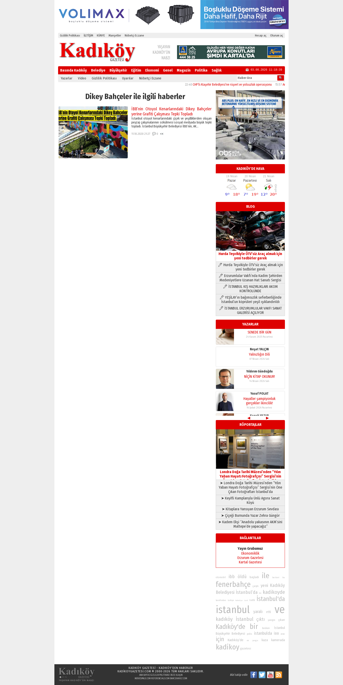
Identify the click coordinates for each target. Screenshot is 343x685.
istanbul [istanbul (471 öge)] (233, 610)
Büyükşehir (118, 70)
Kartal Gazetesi (250, 562)
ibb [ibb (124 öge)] (232, 576)
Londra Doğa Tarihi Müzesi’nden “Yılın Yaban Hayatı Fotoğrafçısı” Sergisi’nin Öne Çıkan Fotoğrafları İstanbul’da (250, 474)
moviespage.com (143, 678)
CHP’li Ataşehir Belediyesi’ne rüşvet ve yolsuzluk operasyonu (237, 85)
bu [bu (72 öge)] (283, 577)
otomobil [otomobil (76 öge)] (221, 577)
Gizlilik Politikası (70, 35)
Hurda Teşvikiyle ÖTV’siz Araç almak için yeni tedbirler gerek (250, 253)
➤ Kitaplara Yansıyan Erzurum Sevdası (250, 509)
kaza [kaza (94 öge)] (265, 640)
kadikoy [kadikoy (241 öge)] (227, 647)
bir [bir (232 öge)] (254, 626)
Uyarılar (127, 78)
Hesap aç (260, 35)
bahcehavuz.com (178, 678)
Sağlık (217, 70)
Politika (201, 70)
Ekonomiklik (250, 553)
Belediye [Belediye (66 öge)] (238, 600)
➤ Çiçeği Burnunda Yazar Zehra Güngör (250, 515)
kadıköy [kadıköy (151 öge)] (224, 619)
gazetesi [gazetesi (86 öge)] (245, 648)
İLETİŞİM (88, 35)
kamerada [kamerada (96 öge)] (278, 640)
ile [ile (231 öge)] (265, 575)
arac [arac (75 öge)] (283, 634)
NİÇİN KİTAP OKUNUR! (259, 381)
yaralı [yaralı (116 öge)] (258, 611)
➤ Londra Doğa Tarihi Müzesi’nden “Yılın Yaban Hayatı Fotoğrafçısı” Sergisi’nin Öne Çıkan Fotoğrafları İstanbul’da (250, 487)
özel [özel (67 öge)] (246, 600)
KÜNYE (101, 35)
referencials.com (160, 678)
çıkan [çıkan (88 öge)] (281, 620)
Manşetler (115, 35)
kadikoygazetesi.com (134, 671)
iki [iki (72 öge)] (260, 593)
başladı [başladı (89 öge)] (254, 577)
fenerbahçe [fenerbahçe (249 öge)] (233, 584)
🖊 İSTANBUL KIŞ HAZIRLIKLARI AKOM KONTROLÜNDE (250, 288)
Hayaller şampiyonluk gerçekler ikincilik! (259, 405)
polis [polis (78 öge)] (249, 633)
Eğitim (136, 70)
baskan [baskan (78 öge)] (266, 628)
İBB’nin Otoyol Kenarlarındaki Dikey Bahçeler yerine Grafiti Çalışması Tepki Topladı (171, 111)
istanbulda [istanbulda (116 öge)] (263, 633)
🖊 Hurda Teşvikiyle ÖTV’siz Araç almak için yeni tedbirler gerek (250, 267)
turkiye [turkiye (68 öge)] (231, 600)
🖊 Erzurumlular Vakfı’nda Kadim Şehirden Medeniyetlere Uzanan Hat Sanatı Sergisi (250, 277)
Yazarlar (66, 78)
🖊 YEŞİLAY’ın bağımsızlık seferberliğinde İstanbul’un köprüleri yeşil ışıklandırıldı (250, 299)
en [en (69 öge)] (248, 640)
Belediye (98, 70)
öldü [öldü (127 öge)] (242, 576)
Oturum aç (276, 35)
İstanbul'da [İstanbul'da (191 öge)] (271, 599)
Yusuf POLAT (259, 398)
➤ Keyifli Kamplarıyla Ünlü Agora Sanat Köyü (250, 500)
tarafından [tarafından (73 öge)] (221, 600)
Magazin (184, 70)
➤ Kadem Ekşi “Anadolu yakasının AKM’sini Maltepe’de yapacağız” (250, 524)
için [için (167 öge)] (220, 639)
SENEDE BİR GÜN (259, 336)
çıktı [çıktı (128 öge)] (260, 619)
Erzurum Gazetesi (250, 558)
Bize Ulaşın (177, 675)
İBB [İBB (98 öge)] (276, 633)
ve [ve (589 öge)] (280, 609)
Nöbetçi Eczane (134, 35)
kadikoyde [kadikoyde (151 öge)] (274, 592)
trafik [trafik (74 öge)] (252, 600)
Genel (168, 70)
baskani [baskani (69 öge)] (275, 577)
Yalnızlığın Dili (259, 359)
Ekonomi (152, 70)
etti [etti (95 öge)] (268, 612)
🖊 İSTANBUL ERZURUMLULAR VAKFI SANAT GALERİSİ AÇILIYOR (250, 310)
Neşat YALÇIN (259, 354)
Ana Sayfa (144, 675)
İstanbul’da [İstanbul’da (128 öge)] (247, 592)
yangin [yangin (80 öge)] (271, 620)
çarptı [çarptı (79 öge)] (255, 586)
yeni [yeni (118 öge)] (264, 585)
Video (82, 78)
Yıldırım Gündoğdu (259, 376)
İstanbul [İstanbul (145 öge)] (244, 619)
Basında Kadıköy (73, 70)
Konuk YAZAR (259, 331)
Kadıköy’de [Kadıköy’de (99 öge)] (235, 640)
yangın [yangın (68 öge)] (255, 640)
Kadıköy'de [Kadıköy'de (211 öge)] (230, 627)
